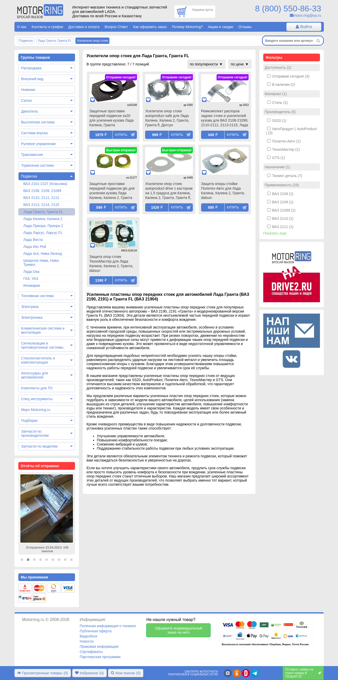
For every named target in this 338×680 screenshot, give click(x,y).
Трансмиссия (32, 155)
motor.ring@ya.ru (307, 15)
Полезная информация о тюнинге (108, 626)
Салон (26, 100)
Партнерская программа (100, 657)
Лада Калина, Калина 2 (42, 219)
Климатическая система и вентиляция (42, 330)
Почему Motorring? (187, 27)
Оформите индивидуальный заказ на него (178, 630)
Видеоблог (89, 636)
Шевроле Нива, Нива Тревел (41, 262)
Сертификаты (91, 652)
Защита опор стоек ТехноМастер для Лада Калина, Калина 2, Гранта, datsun (111, 264)
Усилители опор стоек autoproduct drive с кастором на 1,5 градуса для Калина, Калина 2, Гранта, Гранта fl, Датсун (168, 191)
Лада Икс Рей (34, 247)
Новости (87, 641)
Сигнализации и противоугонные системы (42, 345)
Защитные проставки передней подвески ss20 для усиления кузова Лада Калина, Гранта (111, 118)
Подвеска (29, 176)
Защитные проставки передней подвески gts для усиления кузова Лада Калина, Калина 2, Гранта (112, 191)
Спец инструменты (37, 399)
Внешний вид (32, 79)
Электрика (30, 307)
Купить (121, 135)
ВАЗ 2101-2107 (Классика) (45, 184)
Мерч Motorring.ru (36, 410)
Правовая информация (99, 646)
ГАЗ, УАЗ (30, 278)
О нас (22, 27)
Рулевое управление (38, 144)
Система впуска (34, 133)
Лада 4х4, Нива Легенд (42, 253)
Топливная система (37, 296)
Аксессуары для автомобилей (34, 375)
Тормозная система (37, 165)
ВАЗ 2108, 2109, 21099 (42, 191)
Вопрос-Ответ (116, 27)
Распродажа (31, 68)
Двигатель (29, 111)
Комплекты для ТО (37, 388)
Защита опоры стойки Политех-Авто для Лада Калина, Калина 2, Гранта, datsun (223, 191)
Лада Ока (31, 272)
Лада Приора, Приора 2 (43, 226)
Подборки (29, 420)
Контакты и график (47, 27)
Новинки (28, 90)
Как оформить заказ (150, 27)
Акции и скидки (220, 27)
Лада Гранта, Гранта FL (43, 212)
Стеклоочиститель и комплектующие (38, 360)
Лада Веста (33, 240)
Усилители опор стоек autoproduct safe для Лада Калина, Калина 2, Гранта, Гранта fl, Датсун (167, 118)
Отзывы (245, 27)
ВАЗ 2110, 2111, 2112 (41, 198)
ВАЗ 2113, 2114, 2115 (41, 205)
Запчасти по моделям (39, 446)
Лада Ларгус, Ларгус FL (43, 233)
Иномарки (31, 285)
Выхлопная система (38, 122)
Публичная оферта (96, 631)
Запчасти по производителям (35, 433)
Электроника (32, 317)
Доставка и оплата (84, 27)
